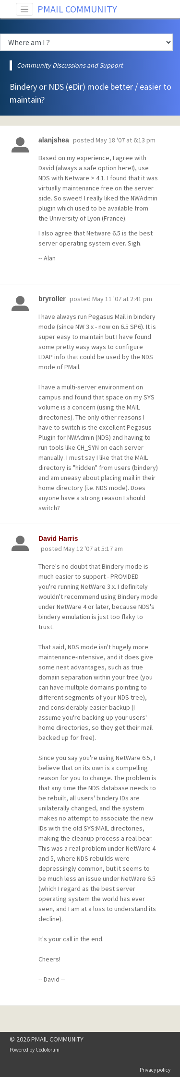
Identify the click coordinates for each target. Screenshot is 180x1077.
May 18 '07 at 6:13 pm (126, 140)
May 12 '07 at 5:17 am (93, 548)
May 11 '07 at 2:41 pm (122, 298)
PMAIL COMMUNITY (77, 9)
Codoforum (48, 1049)
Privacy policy (155, 1069)
